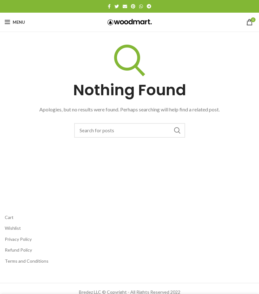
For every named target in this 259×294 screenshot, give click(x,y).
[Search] (129, 130)
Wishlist (13, 228)
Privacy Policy (18, 239)
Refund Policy (18, 250)
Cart (9, 217)
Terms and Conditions (27, 261)
